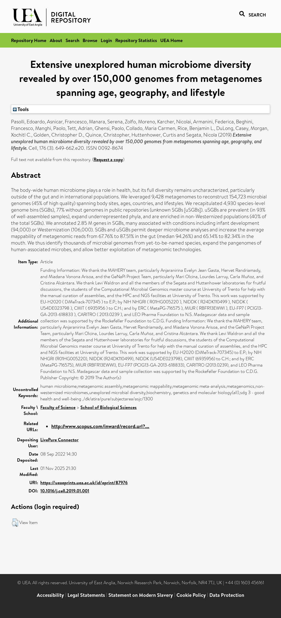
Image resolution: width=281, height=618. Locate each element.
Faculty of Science (57, 407)
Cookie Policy (191, 595)
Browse (90, 40)
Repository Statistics (136, 40)
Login (106, 40)
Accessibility (50, 595)
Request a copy (108, 159)
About (56, 40)
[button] (15, 523)
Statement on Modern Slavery (140, 595)
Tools (21, 109)
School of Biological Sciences (108, 407)
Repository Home (28, 40)
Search (72, 40)
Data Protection (226, 595)
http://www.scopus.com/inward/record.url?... (100, 426)
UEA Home (171, 40)
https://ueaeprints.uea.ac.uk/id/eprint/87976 (84, 483)
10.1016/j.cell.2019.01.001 (64, 491)
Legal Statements (86, 595)
